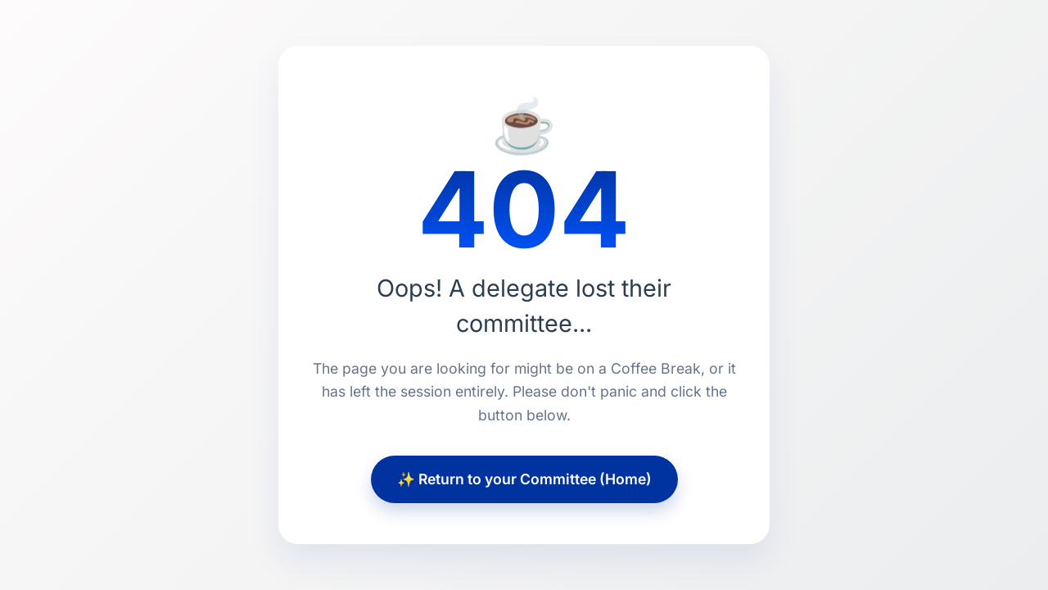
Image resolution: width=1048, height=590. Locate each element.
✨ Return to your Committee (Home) (524, 479)
